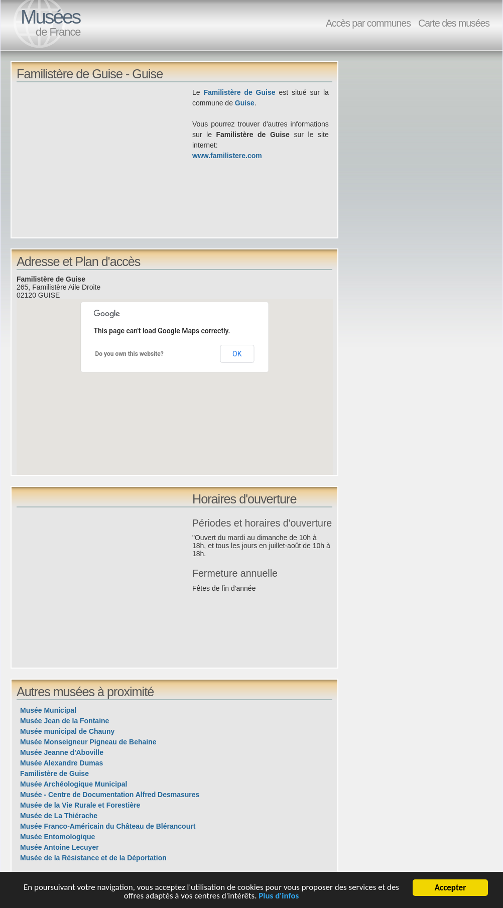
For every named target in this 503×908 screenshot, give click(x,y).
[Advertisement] (104, 157)
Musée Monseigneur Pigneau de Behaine (88, 742)
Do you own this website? (129, 353)
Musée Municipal (48, 710)
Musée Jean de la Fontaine (64, 721)
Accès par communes (368, 23)
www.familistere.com (227, 156)
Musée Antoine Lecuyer (59, 847)
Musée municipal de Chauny (67, 731)
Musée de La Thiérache (58, 816)
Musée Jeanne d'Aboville (61, 752)
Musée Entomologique (57, 837)
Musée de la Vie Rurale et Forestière (80, 805)
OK (236, 354)
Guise (245, 103)
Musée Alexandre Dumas (61, 763)
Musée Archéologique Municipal (73, 784)
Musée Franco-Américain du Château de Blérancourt (107, 826)
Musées (50, 17)
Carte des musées (453, 23)
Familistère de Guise (240, 92)
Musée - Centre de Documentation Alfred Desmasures (109, 795)
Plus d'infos (279, 896)
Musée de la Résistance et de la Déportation (93, 858)
